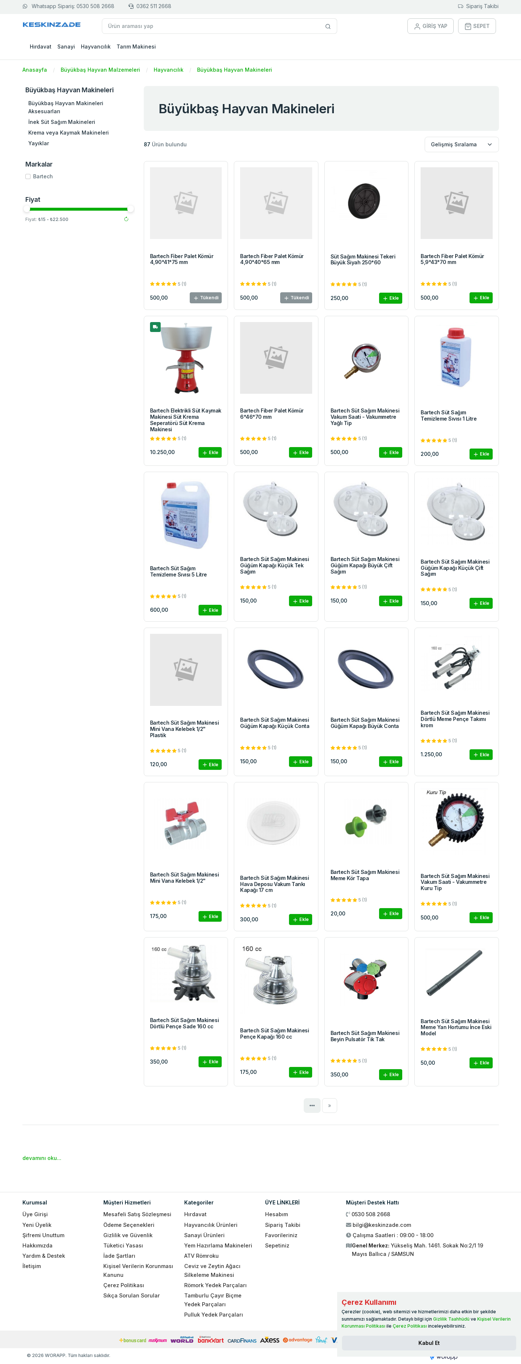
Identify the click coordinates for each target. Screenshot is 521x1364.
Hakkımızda (37, 1245)
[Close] (429, 1343)
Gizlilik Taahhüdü (451, 1319)
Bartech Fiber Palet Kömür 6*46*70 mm (272, 413)
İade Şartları (119, 1256)
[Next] (329, 1105)
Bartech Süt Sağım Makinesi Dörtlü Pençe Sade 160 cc (184, 1023)
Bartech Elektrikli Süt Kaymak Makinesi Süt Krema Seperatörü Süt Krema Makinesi (185, 419)
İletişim (31, 1266)
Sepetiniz (277, 1245)
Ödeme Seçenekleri (128, 1225)
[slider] (27, 209)
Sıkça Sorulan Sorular (131, 1295)
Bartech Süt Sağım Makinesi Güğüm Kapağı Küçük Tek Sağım (274, 565)
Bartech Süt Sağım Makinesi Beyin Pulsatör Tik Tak (365, 1036)
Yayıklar (38, 143)
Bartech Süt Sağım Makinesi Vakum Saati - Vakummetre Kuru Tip (455, 882)
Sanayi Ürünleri (204, 1235)
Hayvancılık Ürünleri (211, 1225)
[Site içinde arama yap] (328, 26)
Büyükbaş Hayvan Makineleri (234, 70)
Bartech (43, 176)
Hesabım (276, 1214)
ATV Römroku (201, 1256)
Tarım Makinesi (136, 46)
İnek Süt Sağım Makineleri (61, 122)
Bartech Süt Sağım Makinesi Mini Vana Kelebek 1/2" (184, 877)
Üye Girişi (35, 1214)
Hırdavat (40, 46)
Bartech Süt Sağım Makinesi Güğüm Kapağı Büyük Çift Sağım (365, 565)
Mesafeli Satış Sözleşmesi (137, 1214)
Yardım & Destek (43, 1256)
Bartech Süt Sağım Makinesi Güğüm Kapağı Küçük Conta (274, 723)
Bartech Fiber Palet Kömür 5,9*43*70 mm (452, 259)
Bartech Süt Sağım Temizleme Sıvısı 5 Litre (178, 571)
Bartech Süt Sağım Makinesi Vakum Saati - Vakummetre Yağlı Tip (365, 416)
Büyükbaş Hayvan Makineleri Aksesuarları (65, 107)
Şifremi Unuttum (43, 1235)
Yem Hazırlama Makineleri (218, 1245)
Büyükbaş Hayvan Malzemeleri (100, 70)
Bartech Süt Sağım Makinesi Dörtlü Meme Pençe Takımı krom (455, 719)
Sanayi (66, 46)
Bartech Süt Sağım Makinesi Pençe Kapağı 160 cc (274, 1033)
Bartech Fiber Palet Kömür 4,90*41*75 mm (182, 259)
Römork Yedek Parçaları (215, 1285)
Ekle (390, 298)
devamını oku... (41, 1158)
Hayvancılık (96, 46)
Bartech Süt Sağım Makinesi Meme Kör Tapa (365, 875)
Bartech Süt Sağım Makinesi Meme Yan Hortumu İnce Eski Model (456, 1027)
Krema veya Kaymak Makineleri (68, 132)
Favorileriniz (281, 1235)
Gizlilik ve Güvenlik (128, 1235)
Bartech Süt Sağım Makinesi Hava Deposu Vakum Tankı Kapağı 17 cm (274, 884)
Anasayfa (34, 70)
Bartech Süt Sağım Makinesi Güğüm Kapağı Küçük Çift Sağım (455, 567)
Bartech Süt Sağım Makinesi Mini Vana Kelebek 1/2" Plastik (184, 729)
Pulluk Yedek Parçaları (213, 1314)
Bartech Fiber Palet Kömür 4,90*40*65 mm (272, 259)
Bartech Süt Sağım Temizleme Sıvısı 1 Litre (449, 415)
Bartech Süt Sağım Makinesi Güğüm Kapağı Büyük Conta (365, 723)
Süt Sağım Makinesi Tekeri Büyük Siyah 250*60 (363, 259)
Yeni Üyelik (36, 1225)
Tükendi (205, 298)
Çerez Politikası (123, 1285)
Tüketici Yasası (123, 1245)
